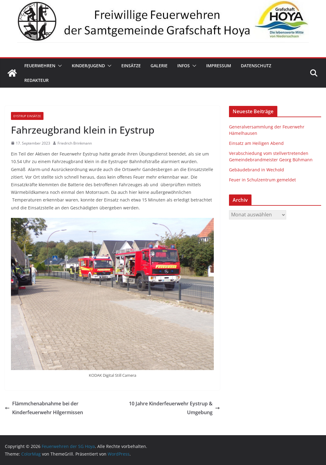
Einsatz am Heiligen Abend (256, 143)
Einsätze (131, 65)
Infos (183, 65)
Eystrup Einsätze (27, 116)
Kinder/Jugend (88, 65)
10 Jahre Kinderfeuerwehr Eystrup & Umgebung (174, 408)
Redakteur (36, 80)
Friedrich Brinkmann (74, 143)
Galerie (159, 65)
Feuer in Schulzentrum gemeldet (262, 180)
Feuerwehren (39, 65)
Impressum (218, 65)
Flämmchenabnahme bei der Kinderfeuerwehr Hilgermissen (44, 408)
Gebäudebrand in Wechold (256, 170)
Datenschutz (256, 65)
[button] (58, 65)
